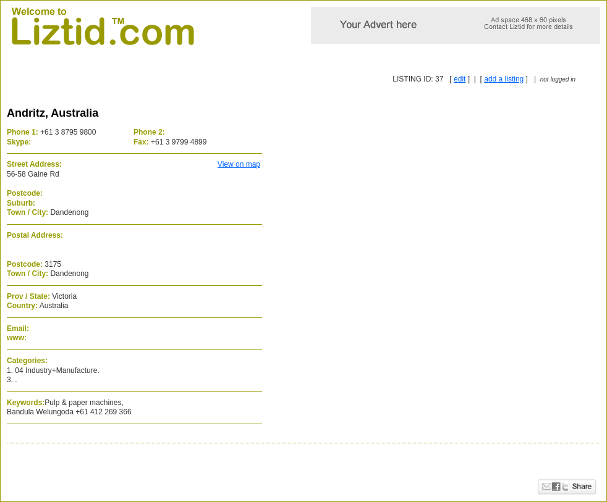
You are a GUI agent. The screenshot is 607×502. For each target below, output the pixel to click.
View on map (239, 164)
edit (459, 79)
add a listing (504, 79)
